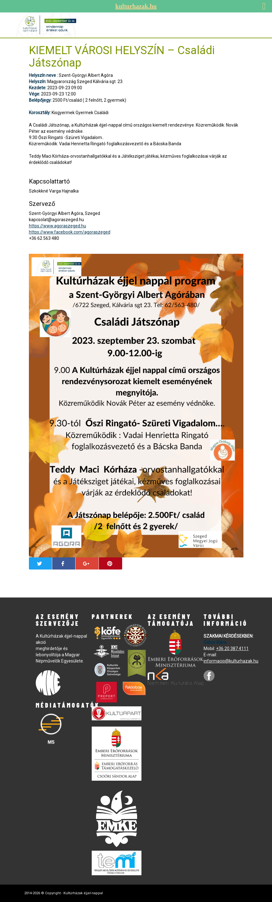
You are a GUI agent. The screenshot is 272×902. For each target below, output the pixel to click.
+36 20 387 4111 (232, 648)
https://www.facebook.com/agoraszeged (69, 232)
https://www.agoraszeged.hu (57, 225)
